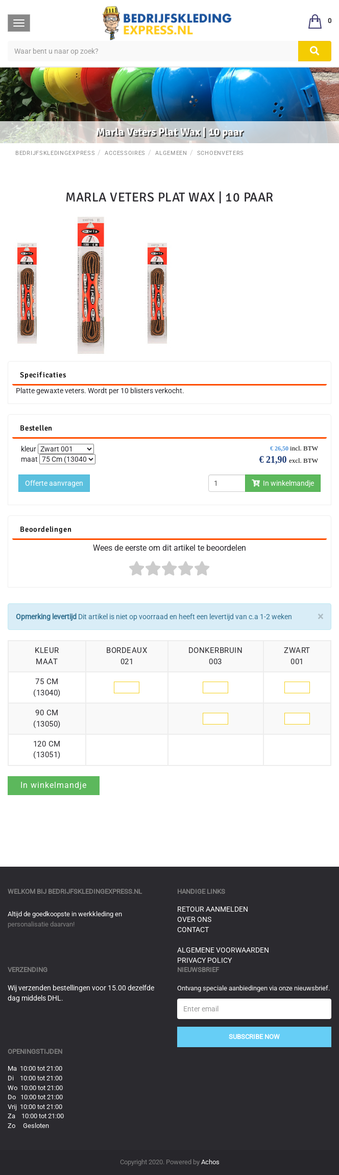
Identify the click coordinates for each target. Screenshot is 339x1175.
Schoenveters (220, 153)
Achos (210, 1162)
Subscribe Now (254, 1037)
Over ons (194, 919)
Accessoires (125, 153)
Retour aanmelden (212, 909)
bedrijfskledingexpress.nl (95, 891)
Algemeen (171, 153)
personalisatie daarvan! (41, 924)
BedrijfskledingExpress (55, 153)
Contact (193, 929)
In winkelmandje (283, 483)
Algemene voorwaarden (223, 950)
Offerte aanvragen (54, 483)
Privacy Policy (204, 960)
